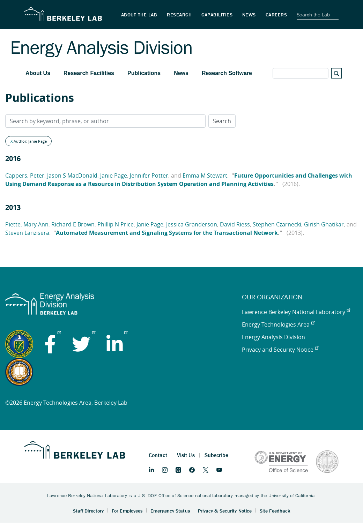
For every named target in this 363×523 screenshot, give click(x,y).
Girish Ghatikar (324, 224)
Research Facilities (89, 73)
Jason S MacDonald (72, 175)
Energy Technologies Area (278, 324)
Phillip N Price (115, 224)
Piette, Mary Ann (27, 224)
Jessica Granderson (191, 224)
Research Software (227, 73)
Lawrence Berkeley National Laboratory (296, 312)
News (181, 73)
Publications (144, 73)
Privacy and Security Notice (280, 349)
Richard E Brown (73, 224)
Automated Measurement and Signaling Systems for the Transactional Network (167, 233)
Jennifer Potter (149, 175)
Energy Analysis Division (273, 337)
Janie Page (113, 175)
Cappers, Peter (24, 175)
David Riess (235, 224)
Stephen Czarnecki (277, 224)
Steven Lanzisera (27, 233)
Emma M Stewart (205, 175)
